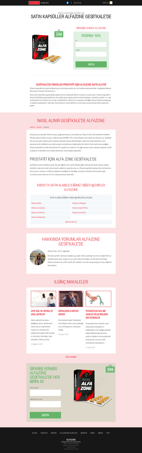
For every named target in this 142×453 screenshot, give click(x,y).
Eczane (34, 433)
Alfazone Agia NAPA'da (80, 208)
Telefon (78, 50)
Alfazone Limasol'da (79, 212)
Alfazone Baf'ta (36, 203)
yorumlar (44, 433)
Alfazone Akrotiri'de (38, 212)
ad (76, 40)
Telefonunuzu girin (36, 399)
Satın (91, 64)
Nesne (92, 433)
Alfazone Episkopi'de (38, 217)
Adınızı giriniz (34, 388)
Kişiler (100, 433)
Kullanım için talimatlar (68, 433)
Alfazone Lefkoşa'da (79, 203)
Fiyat (108, 433)
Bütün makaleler (71, 356)
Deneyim (54, 433)
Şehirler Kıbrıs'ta (71, 222)
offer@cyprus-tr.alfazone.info (71, 442)
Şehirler (84, 433)
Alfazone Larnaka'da (38, 208)
